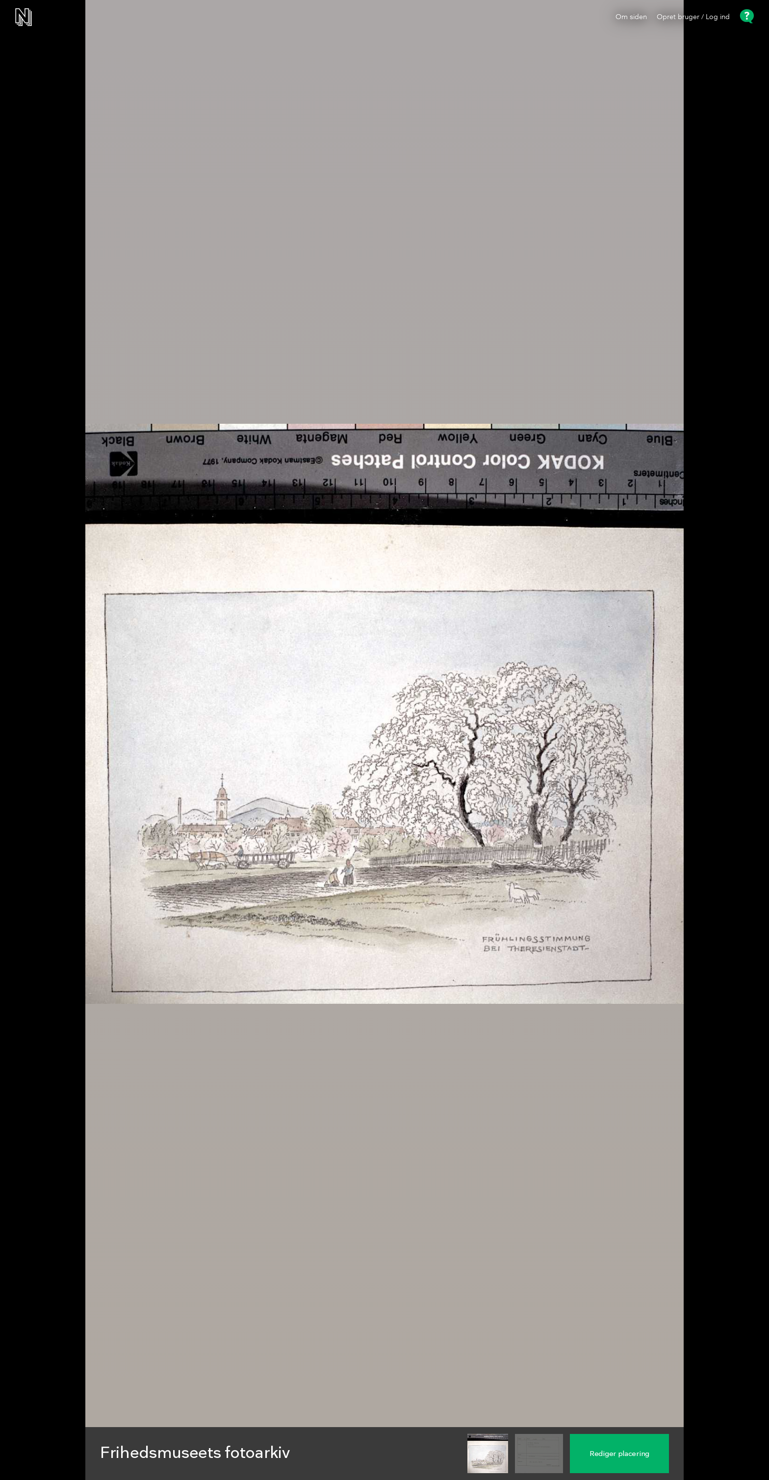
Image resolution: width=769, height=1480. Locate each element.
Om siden (631, 17)
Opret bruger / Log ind (693, 17)
